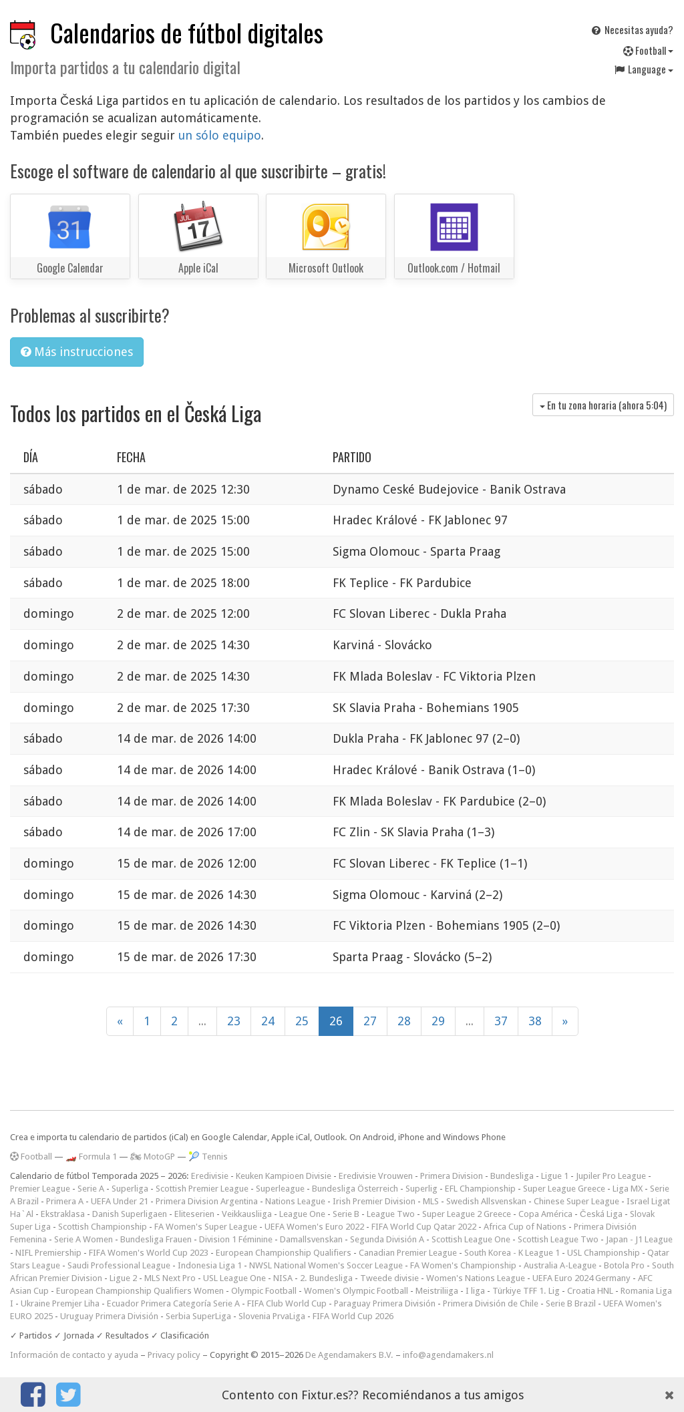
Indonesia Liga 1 (210, 1265)
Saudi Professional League (118, 1265)
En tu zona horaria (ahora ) (603, 404)
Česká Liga (601, 1214)
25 (302, 1021)
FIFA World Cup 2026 (353, 1316)
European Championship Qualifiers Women (140, 1291)
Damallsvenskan (311, 1239)
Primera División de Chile (490, 1303)
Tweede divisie (389, 1278)
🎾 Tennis (208, 1157)
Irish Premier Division (374, 1201)
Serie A (90, 1189)
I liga (475, 1291)
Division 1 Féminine (236, 1239)
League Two (391, 1214)
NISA (283, 1278)
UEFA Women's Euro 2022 (314, 1227)
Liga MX (628, 1189)
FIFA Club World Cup (287, 1303)
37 (501, 1021)
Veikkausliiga (247, 1214)
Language (643, 68)
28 (404, 1021)
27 (370, 1021)
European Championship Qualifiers (283, 1253)
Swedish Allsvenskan (486, 1201)
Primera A (64, 1201)
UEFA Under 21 (119, 1201)
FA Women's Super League (205, 1227)
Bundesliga (512, 1176)
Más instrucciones (77, 352)
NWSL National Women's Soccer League (326, 1265)
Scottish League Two (558, 1239)
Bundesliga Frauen (156, 1239)
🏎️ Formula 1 (91, 1157)
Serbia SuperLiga (198, 1316)
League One (302, 1214)
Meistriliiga (436, 1291)
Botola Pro (624, 1265)
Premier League (40, 1189)
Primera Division (451, 1176)
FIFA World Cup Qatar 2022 (423, 1227)
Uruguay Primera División (109, 1316)
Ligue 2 (123, 1278)
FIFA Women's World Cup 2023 (148, 1253)
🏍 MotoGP (152, 1157)
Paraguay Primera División (385, 1303)
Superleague (280, 1189)
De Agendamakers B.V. (349, 1355)
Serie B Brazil (571, 1303)
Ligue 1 (554, 1176)
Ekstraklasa (63, 1214)
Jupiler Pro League (611, 1176)
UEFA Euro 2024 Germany (581, 1278)
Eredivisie (209, 1176)
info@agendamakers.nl (448, 1355)
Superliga (130, 1189)
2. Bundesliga (326, 1278)
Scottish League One (471, 1239)
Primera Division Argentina (207, 1201)
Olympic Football (264, 1291)
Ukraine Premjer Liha (60, 1303)
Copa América (545, 1214)
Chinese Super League (576, 1201)
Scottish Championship (102, 1227)
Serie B (346, 1214)
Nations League (295, 1201)
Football (648, 50)
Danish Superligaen (129, 1214)
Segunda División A (387, 1239)
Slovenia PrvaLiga (271, 1316)
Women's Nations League (475, 1278)
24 (268, 1021)
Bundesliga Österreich (355, 1189)
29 (438, 1021)
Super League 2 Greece (466, 1214)
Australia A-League (560, 1265)
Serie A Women (83, 1239)
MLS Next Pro (170, 1278)
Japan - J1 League (639, 1239)
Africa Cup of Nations (525, 1227)
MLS (431, 1201)
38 (535, 1021)
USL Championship (603, 1253)
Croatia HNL (590, 1291)
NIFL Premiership (48, 1253)
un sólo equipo (219, 135)
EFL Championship (480, 1189)
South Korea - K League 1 (512, 1253)
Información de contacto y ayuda (74, 1355)
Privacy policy (174, 1355)
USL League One (234, 1278)
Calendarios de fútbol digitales (186, 32)
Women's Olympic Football (356, 1291)
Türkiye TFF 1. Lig (526, 1291)
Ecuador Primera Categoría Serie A (173, 1303)
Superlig (421, 1189)
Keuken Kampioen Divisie (283, 1176)
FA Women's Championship (463, 1265)
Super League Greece (564, 1189)
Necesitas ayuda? (631, 29)
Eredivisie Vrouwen (376, 1176)
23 (233, 1021)
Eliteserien (194, 1214)
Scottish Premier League (202, 1189)
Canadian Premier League (408, 1253)
